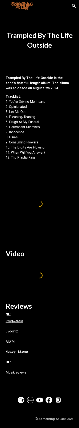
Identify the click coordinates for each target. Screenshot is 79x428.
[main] (39, 40)
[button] (5, 6)
